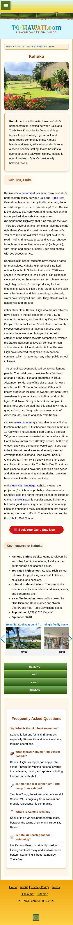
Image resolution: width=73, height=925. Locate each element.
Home (13, 887)
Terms (56, 887)
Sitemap (42, 894)
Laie (42, 197)
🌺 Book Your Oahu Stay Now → (36, 529)
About (24, 887)
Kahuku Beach (22, 499)
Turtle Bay (57, 197)
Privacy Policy (40, 887)
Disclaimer (28, 894)
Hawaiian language (23, 485)
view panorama (24, 193)
